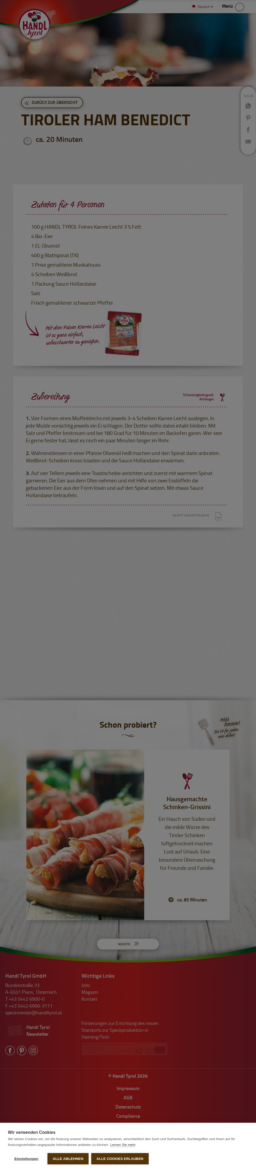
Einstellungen (26, 1159)
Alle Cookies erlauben (119, 1159)
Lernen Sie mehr (123, 1145)
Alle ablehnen (68, 1159)
